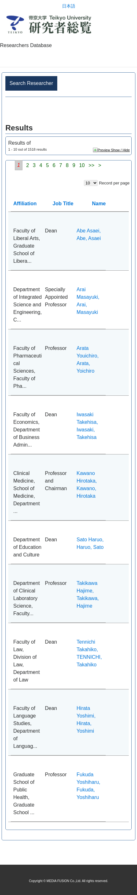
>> (92, 165)
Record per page (114, 183)
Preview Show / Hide (114, 150)
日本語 (68, 6)
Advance (68, 110)
